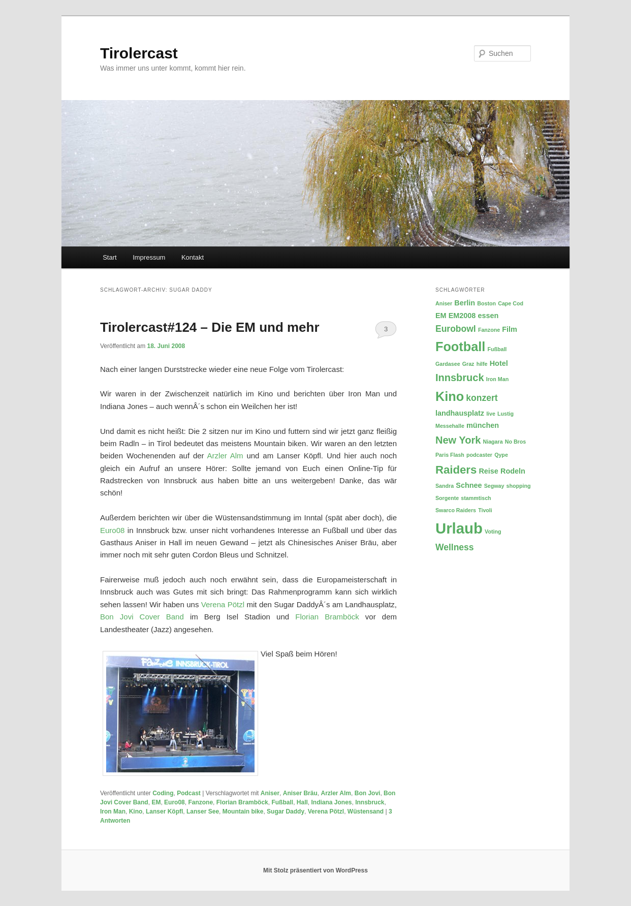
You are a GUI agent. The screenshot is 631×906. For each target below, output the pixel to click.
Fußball (282, 802)
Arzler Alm (225, 455)
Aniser (270, 793)
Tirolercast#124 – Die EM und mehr (210, 327)
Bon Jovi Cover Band (142, 616)
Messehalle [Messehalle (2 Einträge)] (449, 426)
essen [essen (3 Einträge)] (488, 315)
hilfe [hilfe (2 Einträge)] (482, 364)
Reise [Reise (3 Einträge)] (488, 471)
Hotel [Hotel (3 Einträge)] (499, 363)
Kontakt (192, 257)
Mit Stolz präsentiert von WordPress (315, 870)
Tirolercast (139, 53)
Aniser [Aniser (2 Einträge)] (443, 303)
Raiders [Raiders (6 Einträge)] (456, 469)
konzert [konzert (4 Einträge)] (481, 398)
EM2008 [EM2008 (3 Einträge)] (462, 315)
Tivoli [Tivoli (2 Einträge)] (485, 510)
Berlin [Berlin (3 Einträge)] (464, 303)
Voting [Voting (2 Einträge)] (493, 531)
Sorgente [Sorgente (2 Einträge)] (447, 498)
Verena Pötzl (222, 604)
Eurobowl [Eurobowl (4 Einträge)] (455, 329)
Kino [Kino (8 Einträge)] (449, 396)
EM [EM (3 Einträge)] (441, 315)
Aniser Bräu (300, 793)
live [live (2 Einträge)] (490, 414)
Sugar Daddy (285, 811)
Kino (136, 811)
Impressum (149, 257)
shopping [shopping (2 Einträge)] (519, 486)
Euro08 (112, 530)
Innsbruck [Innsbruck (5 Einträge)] (459, 377)
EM (156, 802)
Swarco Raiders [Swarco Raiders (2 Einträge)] (455, 510)
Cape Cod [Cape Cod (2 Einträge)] (510, 303)
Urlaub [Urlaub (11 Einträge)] (459, 528)
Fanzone (200, 802)
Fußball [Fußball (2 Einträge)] (497, 349)
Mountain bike (243, 811)
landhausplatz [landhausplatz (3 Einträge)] (459, 413)
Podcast (189, 793)
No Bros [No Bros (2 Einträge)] (515, 442)
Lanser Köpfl (164, 811)
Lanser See (202, 811)
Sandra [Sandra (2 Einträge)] (444, 486)
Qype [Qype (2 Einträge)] (501, 455)
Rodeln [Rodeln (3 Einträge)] (512, 471)
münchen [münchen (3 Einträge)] (482, 425)
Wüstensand (366, 811)
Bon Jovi (368, 793)
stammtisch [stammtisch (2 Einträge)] (476, 498)
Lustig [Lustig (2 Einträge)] (505, 414)
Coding (162, 793)
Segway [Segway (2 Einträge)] (494, 486)
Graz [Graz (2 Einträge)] (468, 364)
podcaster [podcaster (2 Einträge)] (479, 455)
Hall (302, 802)
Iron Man (112, 811)
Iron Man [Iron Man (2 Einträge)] (497, 379)
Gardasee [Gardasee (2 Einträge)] (447, 364)
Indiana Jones (331, 802)
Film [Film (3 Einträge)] (509, 329)
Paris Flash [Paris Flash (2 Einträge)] (449, 455)
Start (109, 257)
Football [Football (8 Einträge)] (460, 346)
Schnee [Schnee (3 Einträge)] (469, 485)
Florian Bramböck (327, 616)
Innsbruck (369, 802)
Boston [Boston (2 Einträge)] (486, 303)
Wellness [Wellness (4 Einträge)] (454, 547)
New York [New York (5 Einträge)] (458, 440)
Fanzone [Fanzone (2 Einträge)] (489, 330)
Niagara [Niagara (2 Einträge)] (492, 442)
